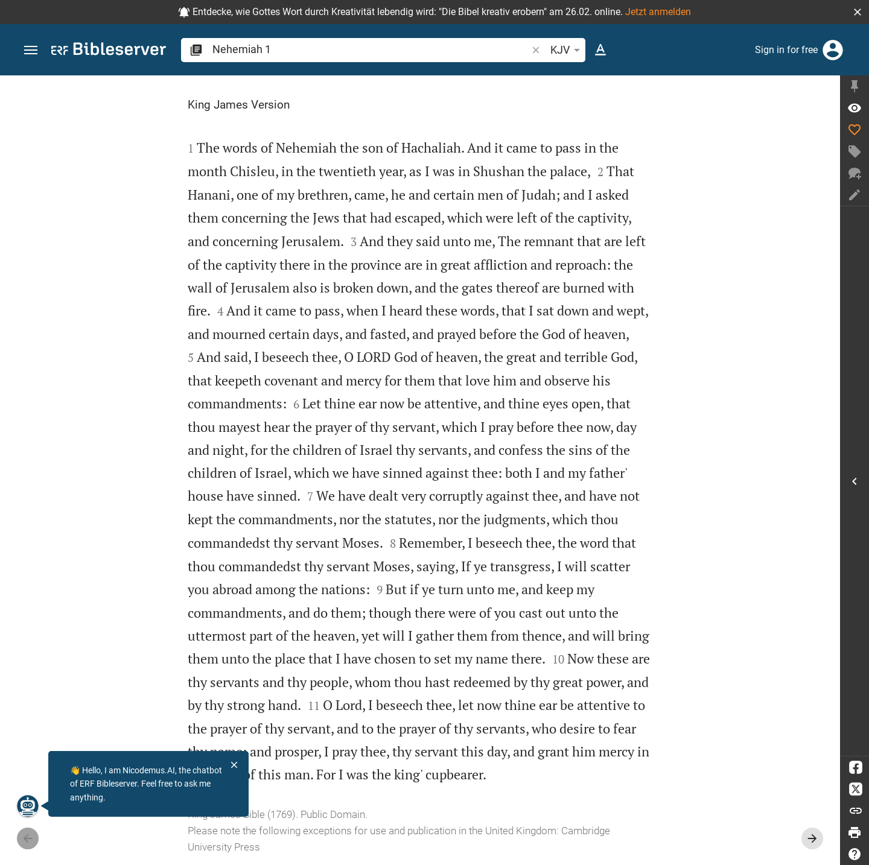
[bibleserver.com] (108, 51)
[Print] (854, 832)
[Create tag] (854, 151)
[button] (857, 12)
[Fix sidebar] (854, 86)
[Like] (854, 130)
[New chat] (854, 173)
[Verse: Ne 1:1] (854, 108)
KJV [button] (567, 50)
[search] (370, 49)
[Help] (854, 854)
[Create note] (854, 195)
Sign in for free (786, 49)
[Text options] (600, 50)
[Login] (833, 50)
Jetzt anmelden (658, 11)
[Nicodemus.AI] (28, 806)
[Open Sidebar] (854, 481)
